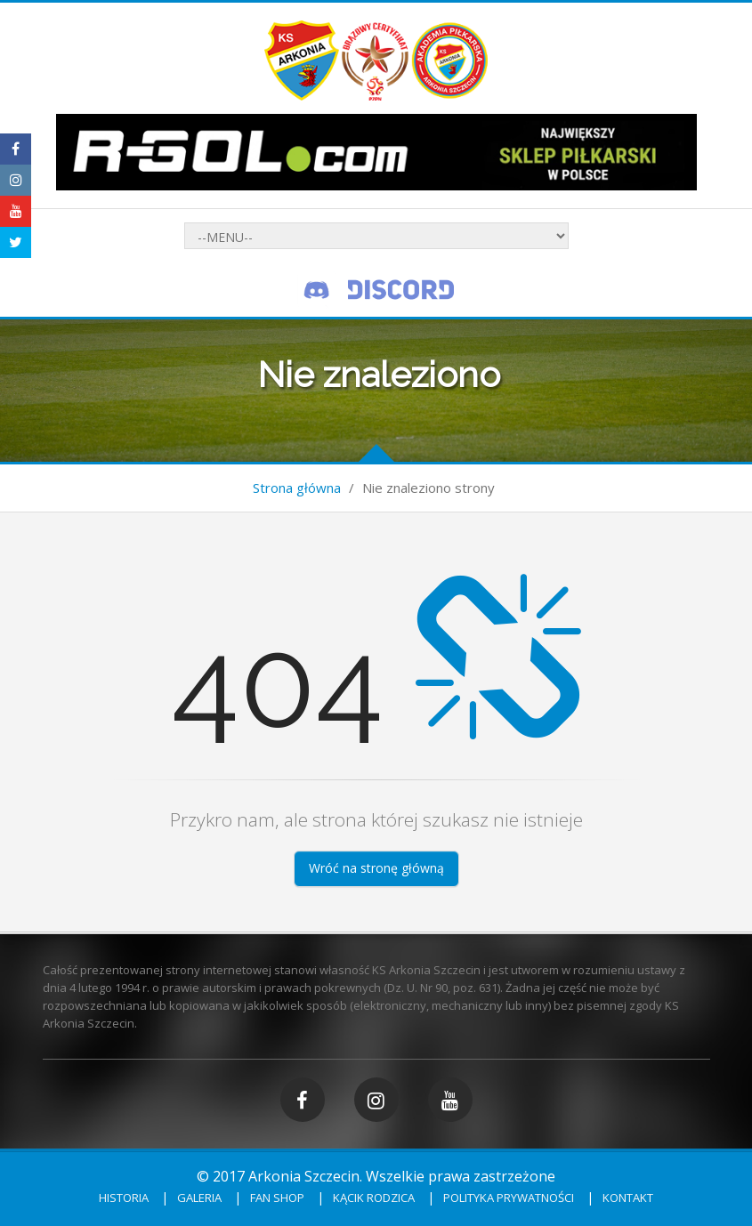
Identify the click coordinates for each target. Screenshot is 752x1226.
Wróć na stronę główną (376, 867)
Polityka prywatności (508, 1198)
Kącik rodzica (374, 1198)
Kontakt (627, 1198)
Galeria (199, 1198)
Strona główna (297, 487)
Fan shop (277, 1198)
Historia (124, 1198)
